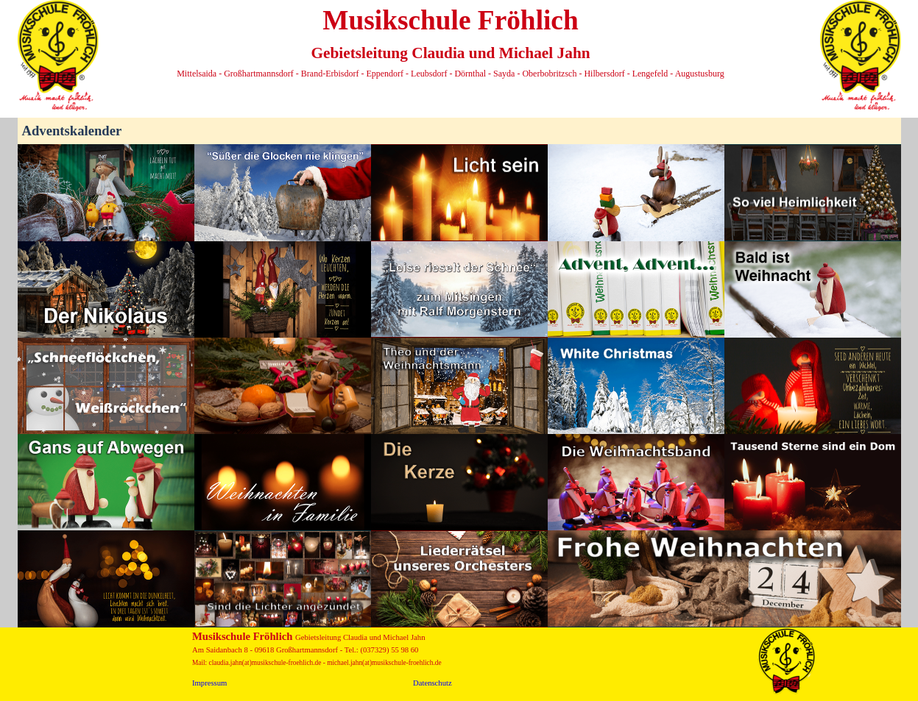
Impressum (209, 683)
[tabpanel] (451, 40)
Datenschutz (432, 683)
